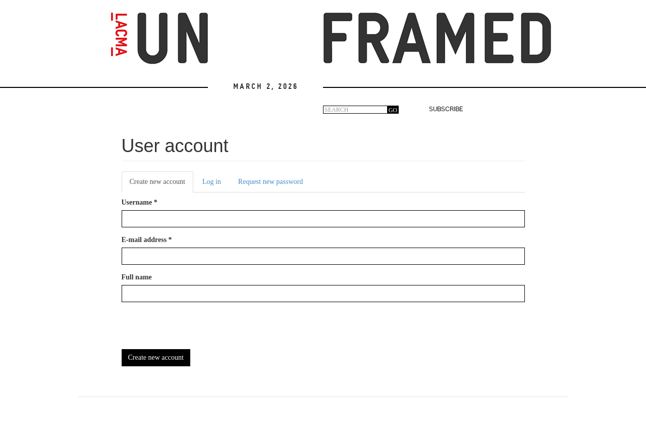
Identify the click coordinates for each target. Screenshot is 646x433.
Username (139, 202)
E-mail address (147, 240)
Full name (137, 277)
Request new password (270, 181)
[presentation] (198, 329)
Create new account (161, 185)
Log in (211, 181)
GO (393, 110)
